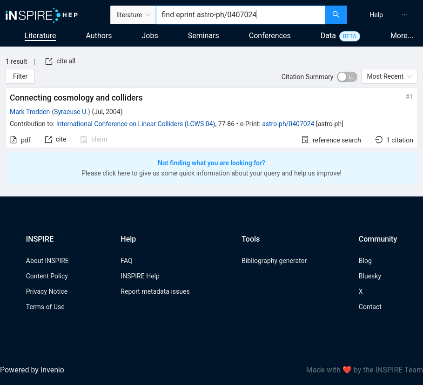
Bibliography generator (274, 260)
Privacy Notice (46, 291)
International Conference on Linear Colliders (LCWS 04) (135, 124)
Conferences (270, 35)
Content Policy (47, 276)
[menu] (386, 15)
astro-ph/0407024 (288, 124)
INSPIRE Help (140, 276)
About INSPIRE (47, 260)
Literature (40, 35)
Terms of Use (45, 307)
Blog (365, 260)
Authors (99, 35)
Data (328, 35)
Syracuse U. (71, 111)
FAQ (126, 260)
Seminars (203, 35)
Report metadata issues (155, 291)
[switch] (347, 77)
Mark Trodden (30, 111)
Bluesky (370, 276)
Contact (370, 307)
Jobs (150, 35)
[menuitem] (376, 15)
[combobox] (240, 15)
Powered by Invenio (32, 369)
